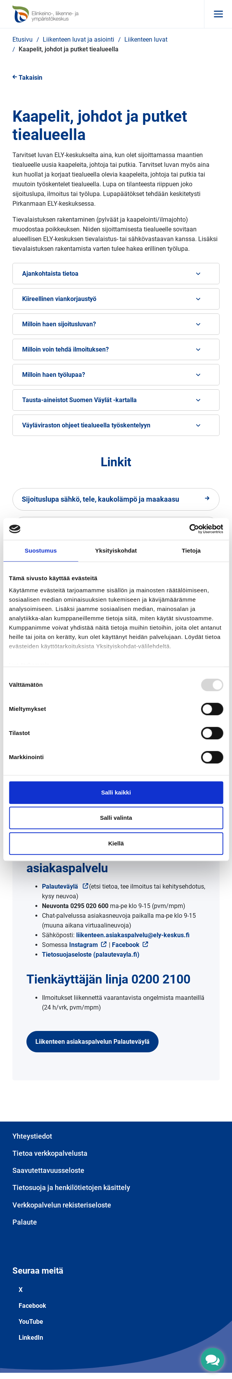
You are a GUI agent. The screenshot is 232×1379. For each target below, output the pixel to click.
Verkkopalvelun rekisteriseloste (61, 1205)
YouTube (31, 1321)
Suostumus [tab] (41, 550)
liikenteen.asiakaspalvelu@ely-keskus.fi (133, 935)
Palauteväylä (65, 886)
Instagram (88, 944)
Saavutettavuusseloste (48, 1170)
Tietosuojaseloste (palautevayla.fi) (91, 954)
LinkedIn (31, 1337)
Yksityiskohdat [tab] (116, 550)
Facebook (126, 944)
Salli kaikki (116, 792)
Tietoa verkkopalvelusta (49, 1153)
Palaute (24, 1222)
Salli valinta (116, 817)
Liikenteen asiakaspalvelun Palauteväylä (92, 1041)
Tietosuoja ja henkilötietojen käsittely (71, 1187)
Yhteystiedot (32, 1136)
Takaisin (27, 77)
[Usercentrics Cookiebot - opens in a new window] (189, 529)
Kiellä (116, 843)
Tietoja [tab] (191, 550)
